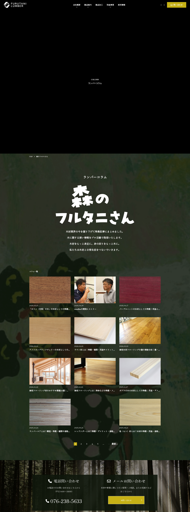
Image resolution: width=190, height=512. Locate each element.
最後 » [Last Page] (114, 444)
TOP (30, 156)
